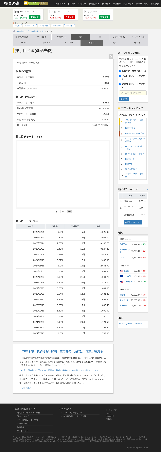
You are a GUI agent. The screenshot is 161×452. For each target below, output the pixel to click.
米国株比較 (57, 26)
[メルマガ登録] (26, 3)
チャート (46, 43)
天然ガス (61, 36)
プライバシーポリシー (73, 413)
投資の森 (11, 3)
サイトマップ (22, 431)
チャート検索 (142, 3)
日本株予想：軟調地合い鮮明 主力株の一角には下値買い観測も (61, 351)
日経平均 (123, 244)
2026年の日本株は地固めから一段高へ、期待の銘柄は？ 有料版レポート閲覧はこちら (59, 370)
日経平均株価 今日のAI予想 (28, 413)
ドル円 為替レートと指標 (27, 420)
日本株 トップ (23, 416)
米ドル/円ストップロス (134, 154)
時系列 (137, 43)
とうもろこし (138, 36)
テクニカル (69, 43)
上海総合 (123, 306)
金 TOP (24, 43)
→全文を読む (25, 388)
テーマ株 (69, 26)
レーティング (30, 26)
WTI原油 (41, 36)
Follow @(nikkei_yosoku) (130, 323)
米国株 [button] (117, 3)
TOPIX (122, 258)
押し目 (44, 3)
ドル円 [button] (71, 3)
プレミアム (33, 3)
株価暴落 (20, 427)
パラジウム (119, 36)
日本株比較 (44, 26)
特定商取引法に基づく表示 (75, 416)
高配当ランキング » (133, 222)
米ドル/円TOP (131, 169)
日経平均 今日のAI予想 (134, 133)
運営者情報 (66, 409)
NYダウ (123, 295)
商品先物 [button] (128, 3)
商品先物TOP (22, 36)
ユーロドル (128, 282)
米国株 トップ (23, 423)
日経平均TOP (130, 128)
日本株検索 (130, 159)
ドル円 (126, 271)
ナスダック (124, 300)
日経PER (129, 164)
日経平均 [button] (60, 3)
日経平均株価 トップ (25, 409)
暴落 (114, 43)
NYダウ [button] (82, 3)
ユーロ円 (127, 276)
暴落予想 (155, 3)
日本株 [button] (106, 3)
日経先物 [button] (94, 3)
